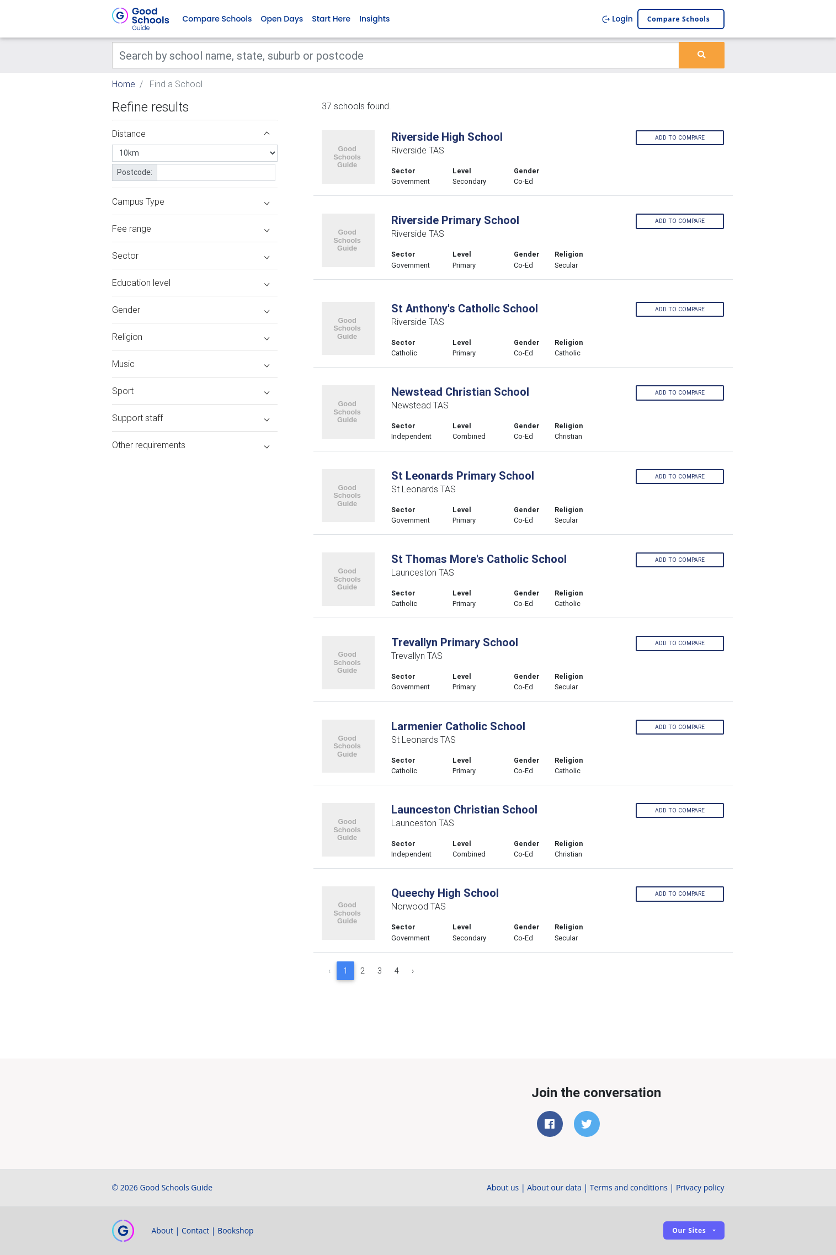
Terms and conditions (629, 1187)
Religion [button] (190, 336)
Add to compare (680, 137)
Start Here (331, 18)
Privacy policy (700, 1187)
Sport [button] (190, 390)
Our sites (689, 1230)
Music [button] (190, 363)
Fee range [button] (190, 228)
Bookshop (235, 1230)
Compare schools (678, 19)
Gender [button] (190, 309)
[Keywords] (396, 55)
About (162, 1230)
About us (503, 1187)
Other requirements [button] (190, 444)
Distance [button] (190, 133)
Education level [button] (190, 282)
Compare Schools (217, 18)
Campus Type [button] (190, 201)
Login (617, 18)
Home (123, 83)
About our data (554, 1187)
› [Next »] (413, 971)
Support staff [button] (190, 417)
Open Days (281, 18)
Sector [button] (190, 255)
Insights (374, 18)
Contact (195, 1230)
